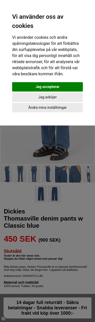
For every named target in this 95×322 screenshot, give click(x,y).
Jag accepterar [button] (47, 87)
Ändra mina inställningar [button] (47, 107)
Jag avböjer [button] (47, 97)
